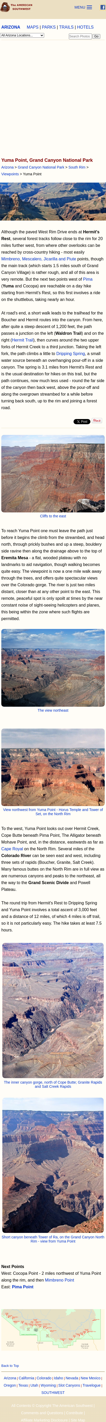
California (26, 1378)
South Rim (76, 167)
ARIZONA (10, 27)
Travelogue (92, 1385)
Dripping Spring (70, 353)
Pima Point (23, 1287)
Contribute (74, 1413)
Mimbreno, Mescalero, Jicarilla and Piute (38, 259)
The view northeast (53, 710)
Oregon (10, 1385)
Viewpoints (10, 174)
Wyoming (48, 1385)
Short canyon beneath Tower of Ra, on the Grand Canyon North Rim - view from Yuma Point (53, 1239)
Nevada (71, 1378)
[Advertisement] (52, 99)
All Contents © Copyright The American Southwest (52, 1406)
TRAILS (66, 27)
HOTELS (85, 27)
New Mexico (91, 1378)
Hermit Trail (22, 340)
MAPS (32, 27)
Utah (34, 1385)
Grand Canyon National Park (41, 167)
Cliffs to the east (53, 516)
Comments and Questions (42, 1413)
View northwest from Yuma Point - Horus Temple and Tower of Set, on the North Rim (53, 812)
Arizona (7, 167)
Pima (87, 279)
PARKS (49, 27)
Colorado (44, 1378)
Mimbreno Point (59, 1280)
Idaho (58, 1378)
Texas (23, 1385)
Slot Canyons (69, 1385)
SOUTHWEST (52, 1393)
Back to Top (10, 1366)
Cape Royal (12, 849)
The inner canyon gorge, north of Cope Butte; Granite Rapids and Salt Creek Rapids (53, 1084)
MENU (80, 7)
